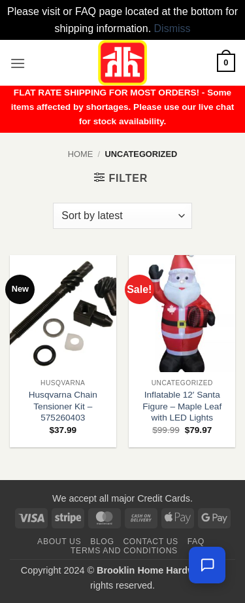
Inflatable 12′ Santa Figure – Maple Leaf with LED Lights (181, 406)
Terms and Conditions (124, 550)
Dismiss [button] (172, 28)
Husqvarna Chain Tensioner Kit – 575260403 (63, 406)
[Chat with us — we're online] (207, 565)
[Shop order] (122, 216)
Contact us (150, 541)
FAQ (196, 541)
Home (80, 154)
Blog (102, 541)
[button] (17, 63)
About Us (59, 541)
